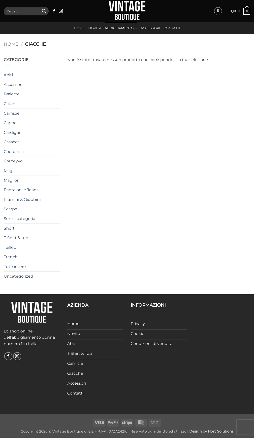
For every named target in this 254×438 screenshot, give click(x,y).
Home (79, 28)
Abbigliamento (121, 28)
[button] (218, 11)
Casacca (12, 142)
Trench (11, 257)
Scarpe (10, 209)
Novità (94, 28)
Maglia (10, 170)
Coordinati (14, 151)
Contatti (171, 28)
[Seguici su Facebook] (54, 11)
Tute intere (15, 266)
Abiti (8, 75)
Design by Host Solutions (211, 431)
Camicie (12, 113)
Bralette (12, 94)
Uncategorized (18, 276)
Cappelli (12, 122)
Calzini (10, 103)
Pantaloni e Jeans (21, 189)
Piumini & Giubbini (22, 199)
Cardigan (13, 132)
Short (9, 228)
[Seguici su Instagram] (61, 11)
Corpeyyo (13, 161)
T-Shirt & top (16, 237)
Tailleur (11, 247)
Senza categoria (19, 218)
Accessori (150, 28)
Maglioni (12, 180)
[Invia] (44, 11)
